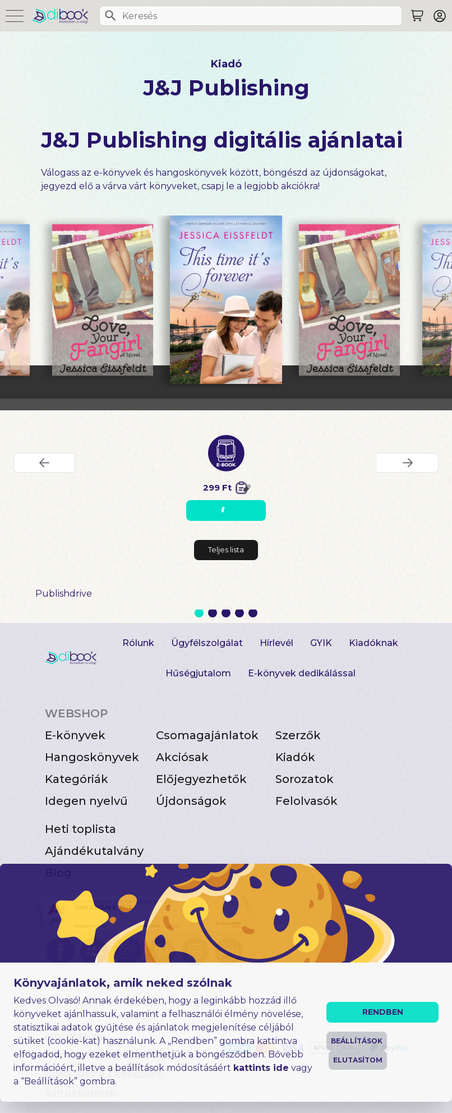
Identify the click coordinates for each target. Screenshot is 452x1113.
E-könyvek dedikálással (302, 673)
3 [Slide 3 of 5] (226, 612)
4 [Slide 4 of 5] (239, 612)
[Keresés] (110, 15)
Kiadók (295, 757)
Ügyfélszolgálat (207, 643)
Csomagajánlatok (207, 735)
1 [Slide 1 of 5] (199, 612)
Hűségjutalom (198, 673)
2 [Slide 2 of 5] (212, 612)
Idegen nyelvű (86, 801)
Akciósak (182, 757)
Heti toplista (80, 829)
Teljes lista (226, 549)
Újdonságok (191, 801)
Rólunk (138, 643)
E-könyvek (75, 735)
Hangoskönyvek (92, 757)
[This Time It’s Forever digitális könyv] (226, 300)
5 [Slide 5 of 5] (252, 612)
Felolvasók (306, 801)
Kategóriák (76, 779)
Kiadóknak (373, 643)
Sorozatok (304, 779)
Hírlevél (276, 643)
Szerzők (298, 735)
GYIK (321, 643)
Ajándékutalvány (94, 851)
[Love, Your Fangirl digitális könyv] (102, 299)
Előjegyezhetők (201, 779)
